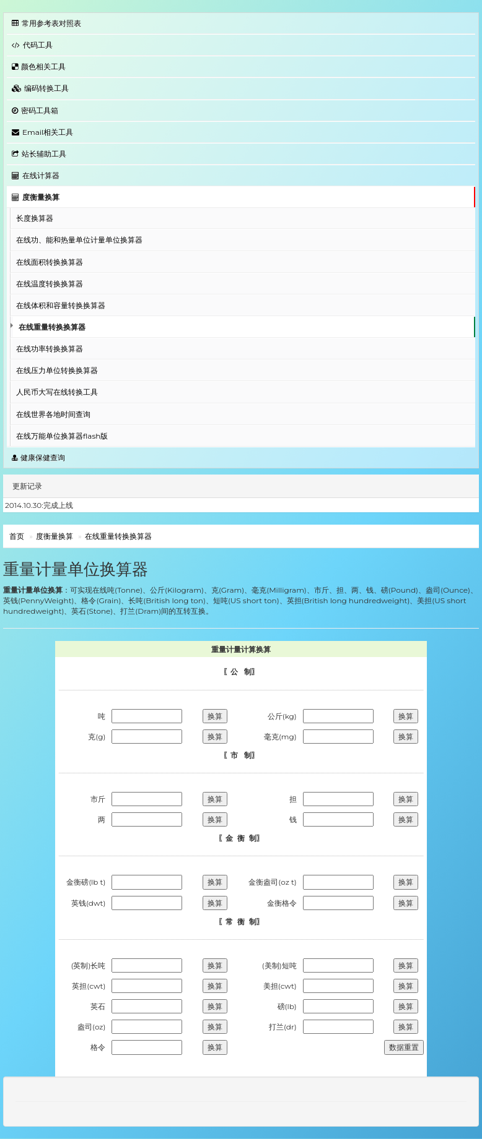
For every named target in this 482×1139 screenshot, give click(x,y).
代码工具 (32, 44)
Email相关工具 (42, 132)
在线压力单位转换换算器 (57, 370)
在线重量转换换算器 (52, 327)
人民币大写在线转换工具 (57, 392)
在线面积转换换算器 (49, 262)
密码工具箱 (35, 110)
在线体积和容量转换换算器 (60, 305)
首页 (16, 536)
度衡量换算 (35, 197)
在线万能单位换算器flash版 (62, 436)
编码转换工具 (40, 88)
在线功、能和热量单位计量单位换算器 (79, 239)
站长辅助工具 (39, 153)
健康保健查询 (38, 457)
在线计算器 (35, 175)
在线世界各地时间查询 (53, 414)
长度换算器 (34, 218)
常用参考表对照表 (46, 23)
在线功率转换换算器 (49, 348)
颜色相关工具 (39, 66)
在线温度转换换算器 (49, 283)
